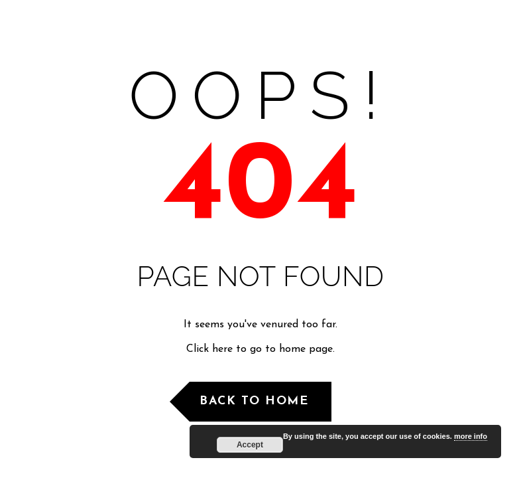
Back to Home (254, 401)
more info (470, 436)
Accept (250, 444)
